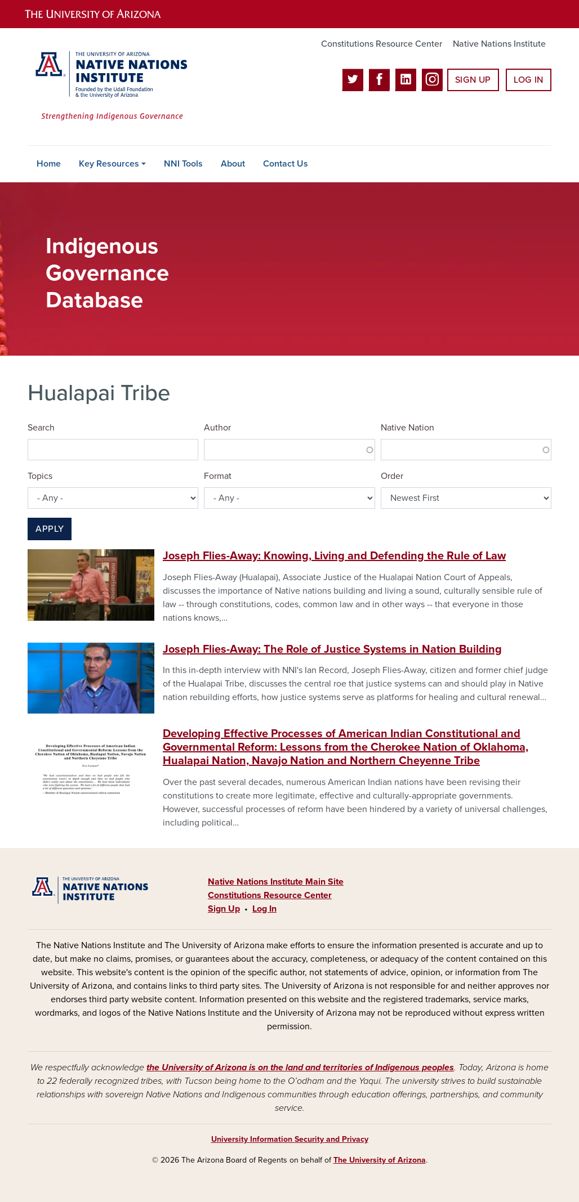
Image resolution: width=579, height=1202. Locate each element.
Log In (529, 80)
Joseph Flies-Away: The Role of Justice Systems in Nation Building (332, 649)
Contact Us (285, 163)
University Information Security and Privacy (289, 1139)
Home (49, 163)
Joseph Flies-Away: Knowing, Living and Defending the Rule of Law (334, 556)
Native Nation (407, 427)
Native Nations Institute (499, 44)
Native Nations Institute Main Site (276, 881)
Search (41, 427)
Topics (40, 476)
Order (392, 476)
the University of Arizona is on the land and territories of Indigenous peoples (300, 1067)
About (233, 163)
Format (217, 476)
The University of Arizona (379, 1160)
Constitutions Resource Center (381, 44)
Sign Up (473, 80)
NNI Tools (183, 163)
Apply (49, 529)
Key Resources (109, 163)
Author (217, 427)
